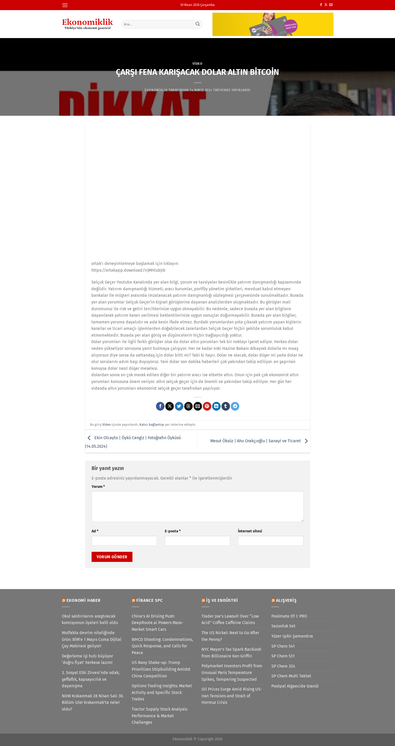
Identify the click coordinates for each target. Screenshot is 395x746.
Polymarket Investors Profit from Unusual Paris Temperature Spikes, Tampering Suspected (232, 672)
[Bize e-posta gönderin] (330, 5)
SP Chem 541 (283, 646)
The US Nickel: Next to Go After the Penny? (230, 636)
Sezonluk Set (283, 626)
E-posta (173, 531)
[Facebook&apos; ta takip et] (321, 5)
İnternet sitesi (250, 531)
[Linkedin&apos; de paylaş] (216, 406)
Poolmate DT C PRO (289, 616)
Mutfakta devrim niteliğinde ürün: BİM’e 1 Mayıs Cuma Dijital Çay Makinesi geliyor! (91, 639)
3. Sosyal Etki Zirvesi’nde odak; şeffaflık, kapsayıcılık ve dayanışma (91, 679)
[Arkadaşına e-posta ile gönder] (197, 406)
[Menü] (65, 5)
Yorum (98, 486)
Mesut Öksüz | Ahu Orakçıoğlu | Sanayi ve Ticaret (260, 441)
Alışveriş (286, 600)
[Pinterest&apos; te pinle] (207, 406)
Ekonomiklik (156, 90)
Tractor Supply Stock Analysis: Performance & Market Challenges (160, 716)
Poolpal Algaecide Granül (295, 686)
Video (197, 64)
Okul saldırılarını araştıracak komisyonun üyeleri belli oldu (90, 619)
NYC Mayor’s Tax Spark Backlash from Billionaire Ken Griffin (231, 652)
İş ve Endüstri (222, 600)
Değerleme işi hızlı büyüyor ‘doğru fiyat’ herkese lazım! (87, 659)
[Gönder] (197, 24)
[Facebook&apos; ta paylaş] (160, 406)
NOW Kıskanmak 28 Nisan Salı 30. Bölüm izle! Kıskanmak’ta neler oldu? (93, 702)
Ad (95, 531)
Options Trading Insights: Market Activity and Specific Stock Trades (162, 692)
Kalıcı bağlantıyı (151, 424)
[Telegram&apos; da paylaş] (235, 406)
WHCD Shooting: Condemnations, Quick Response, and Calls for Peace (162, 646)
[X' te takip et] (325, 5)
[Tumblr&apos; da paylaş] (225, 406)
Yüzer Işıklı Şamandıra (292, 636)
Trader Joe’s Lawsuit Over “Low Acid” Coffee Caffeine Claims (230, 619)
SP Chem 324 (283, 666)
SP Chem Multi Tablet (291, 675)
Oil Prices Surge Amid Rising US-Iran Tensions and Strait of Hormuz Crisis (232, 696)
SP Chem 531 (283, 656)
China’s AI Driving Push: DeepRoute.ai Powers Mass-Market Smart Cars (157, 623)
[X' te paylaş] (169, 406)
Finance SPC (149, 600)
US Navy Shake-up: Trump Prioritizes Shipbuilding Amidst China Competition (161, 669)
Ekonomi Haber (83, 600)
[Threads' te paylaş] (188, 406)
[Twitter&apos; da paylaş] (179, 406)
